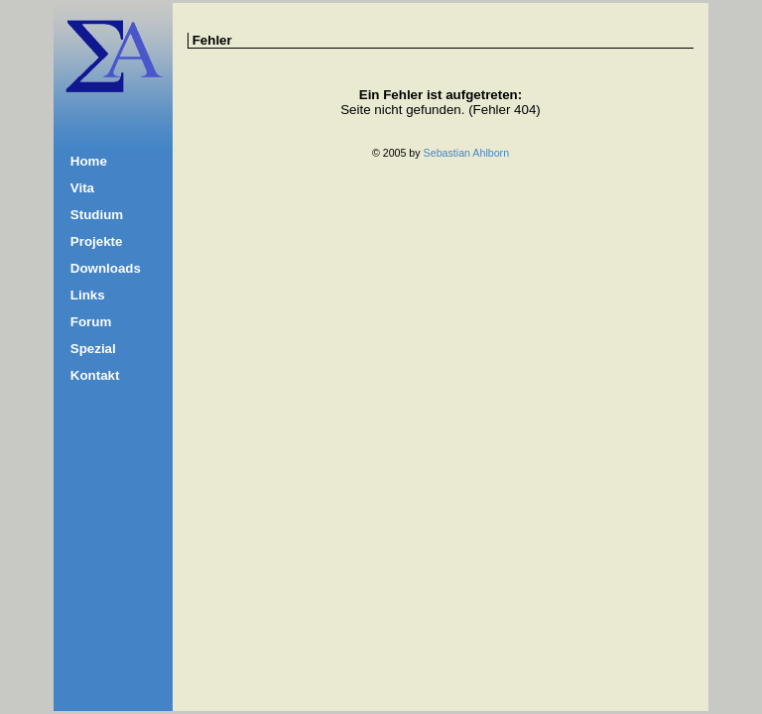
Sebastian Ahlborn (467, 153)
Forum (90, 321)
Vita (82, 187)
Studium (96, 214)
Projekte (96, 241)
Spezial (93, 348)
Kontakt (95, 375)
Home (88, 161)
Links (87, 295)
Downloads (105, 268)
